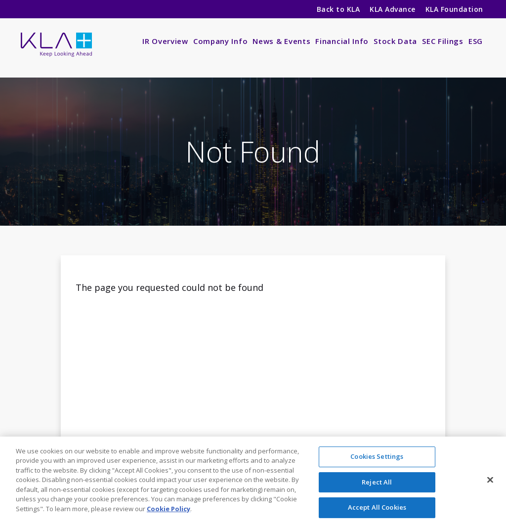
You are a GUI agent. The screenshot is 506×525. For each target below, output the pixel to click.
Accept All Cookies (377, 509)
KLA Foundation (455, 9)
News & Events (281, 41)
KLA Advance (392, 9)
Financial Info (342, 41)
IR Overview (165, 41)
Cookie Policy (168, 511)
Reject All (377, 484)
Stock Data (395, 41)
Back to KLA (338, 9)
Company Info (220, 41)
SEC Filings (443, 41)
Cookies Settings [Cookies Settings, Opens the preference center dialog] (376, 458)
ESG (475, 41)
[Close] (490, 482)
